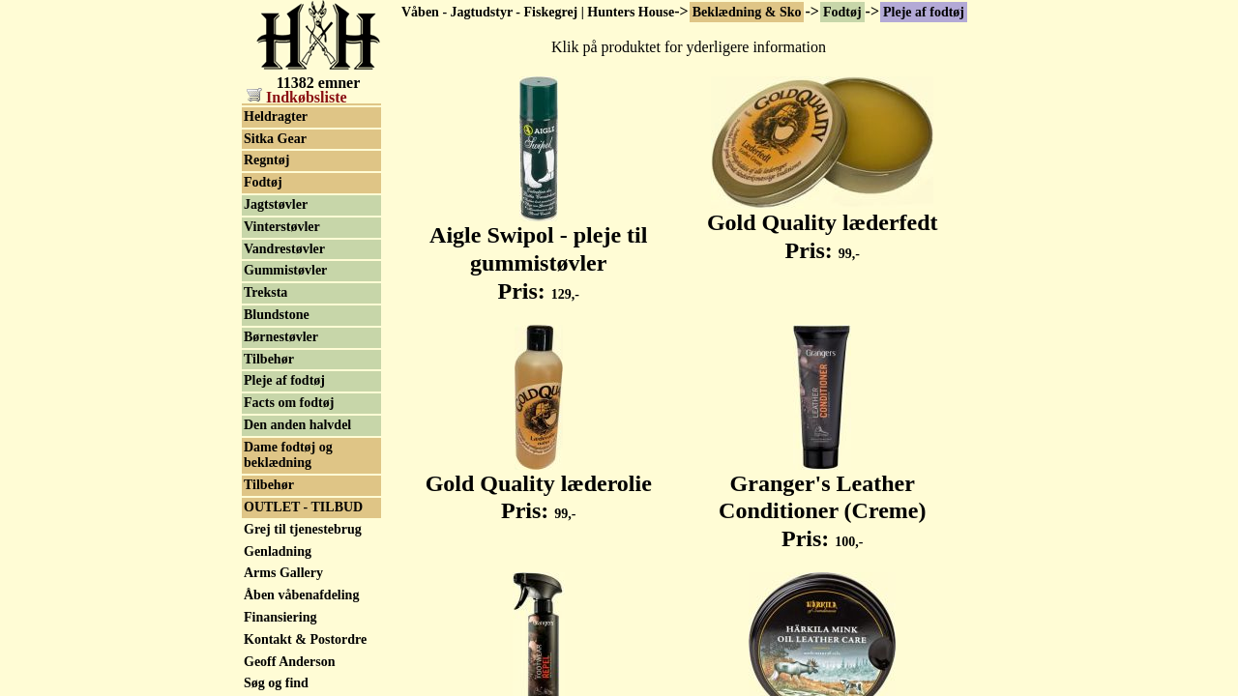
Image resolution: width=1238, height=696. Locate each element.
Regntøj (266, 160)
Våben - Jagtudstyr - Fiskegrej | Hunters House (537, 12)
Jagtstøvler (276, 204)
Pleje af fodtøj (923, 12)
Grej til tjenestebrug (303, 529)
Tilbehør (269, 359)
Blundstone (277, 314)
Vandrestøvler (284, 249)
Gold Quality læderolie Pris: (539, 487)
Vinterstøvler (282, 226)
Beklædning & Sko (747, 12)
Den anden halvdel (297, 425)
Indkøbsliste (297, 97)
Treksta (265, 292)
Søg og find (276, 683)
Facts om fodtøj (289, 402)
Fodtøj (842, 12)
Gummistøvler (285, 270)
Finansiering (280, 617)
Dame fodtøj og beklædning (288, 455)
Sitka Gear (275, 138)
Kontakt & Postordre (305, 639)
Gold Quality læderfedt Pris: (822, 225)
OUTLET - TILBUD (303, 507)
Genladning (277, 551)
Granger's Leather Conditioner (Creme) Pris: (822, 501)
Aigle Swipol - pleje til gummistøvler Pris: (538, 252)
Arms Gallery (283, 573)
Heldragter (276, 116)
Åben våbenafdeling (301, 595)
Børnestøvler (281, 337)
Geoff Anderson (290, 661)
